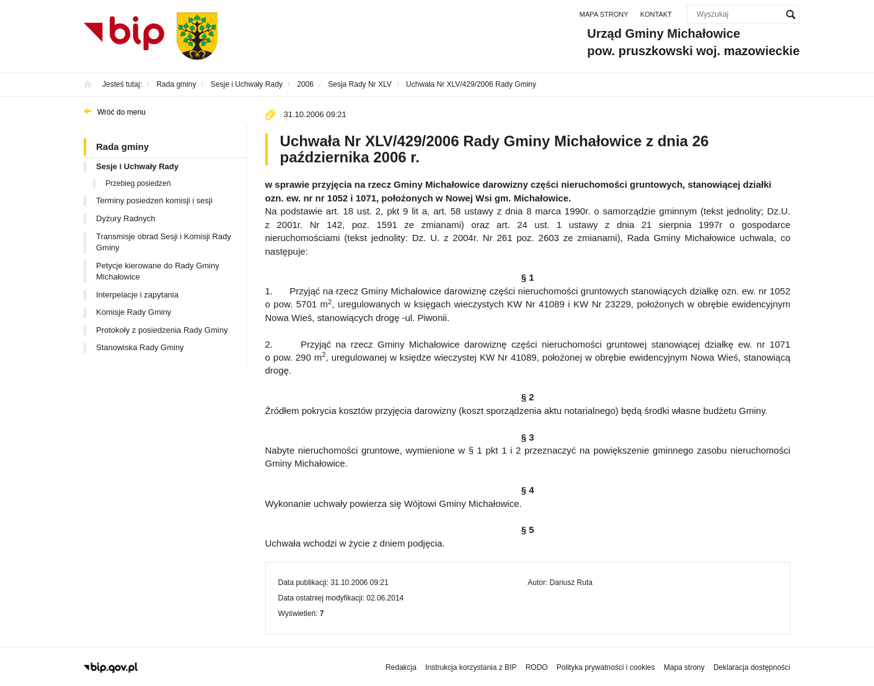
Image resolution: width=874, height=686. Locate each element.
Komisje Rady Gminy (133, 312)
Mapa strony (604, 14)
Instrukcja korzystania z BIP (470, 667)
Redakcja (401, 667)
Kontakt (656, 14)
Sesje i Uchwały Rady (137, 166)
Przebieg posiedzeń (137, 183)
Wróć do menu (121, 112)
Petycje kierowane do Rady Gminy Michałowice (157, 271)
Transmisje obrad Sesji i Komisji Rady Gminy (163, 242)
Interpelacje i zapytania (137, 294)
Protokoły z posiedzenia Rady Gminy (161, 330)
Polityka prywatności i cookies (606, 667)
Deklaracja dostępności (751, 667)
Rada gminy (122, 146)
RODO (537, 667)
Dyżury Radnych (125, 218)
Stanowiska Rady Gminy (140, 347)
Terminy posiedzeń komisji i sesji (154, 200)
